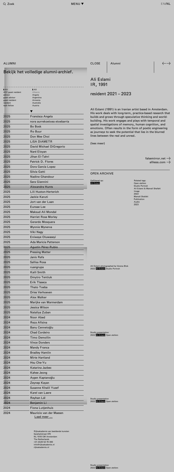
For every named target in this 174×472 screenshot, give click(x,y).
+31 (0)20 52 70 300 (43, 442)
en (163, 3)
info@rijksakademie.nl (44, 444)
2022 (92, 268)
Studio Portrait (113, 268)
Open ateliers (112, 335)
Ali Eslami (100, 268)
